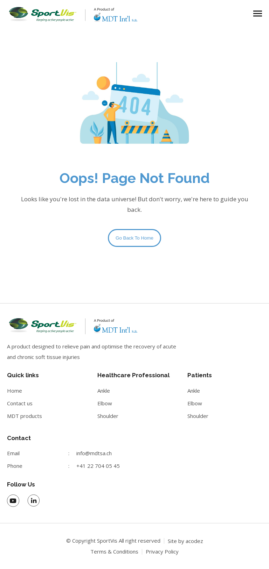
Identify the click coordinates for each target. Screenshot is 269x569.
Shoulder (107, 415)
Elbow (104, 403)
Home (14, 390)
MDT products (24, 415)
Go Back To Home (134, 238)
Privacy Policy (162, 551)
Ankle (103, 390)
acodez (194, 540)
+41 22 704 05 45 (98, 465)
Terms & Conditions (114, 551)
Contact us (20, 403)
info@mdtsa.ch (94, 453)
